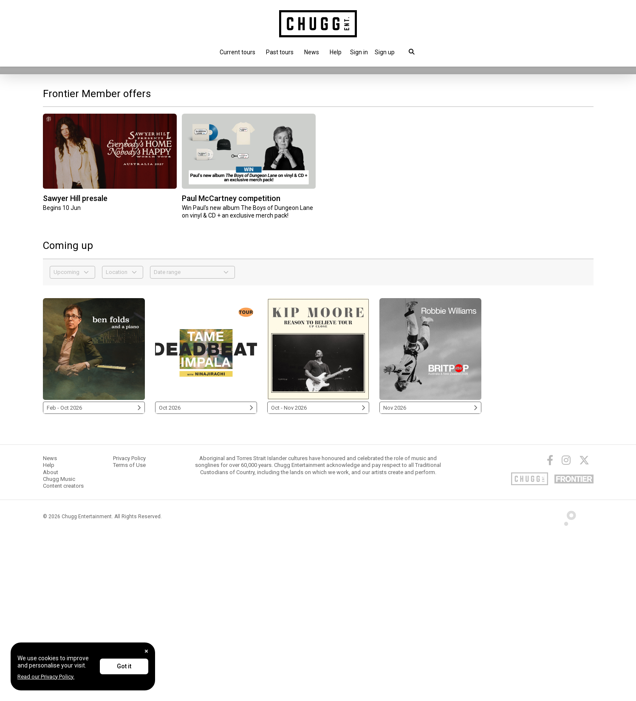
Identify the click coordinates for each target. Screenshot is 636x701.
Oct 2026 (206, 575)
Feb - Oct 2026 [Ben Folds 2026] (94, 575)
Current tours (237, 52)
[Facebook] (550, 628)
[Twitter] (584, 628)
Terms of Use (129, 632)
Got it (124, 666)
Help (336, 52)
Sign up (385, 52)
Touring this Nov (71, 208)
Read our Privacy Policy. (45, 676)
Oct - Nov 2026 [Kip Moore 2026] (318, 575)
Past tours (280, 52)
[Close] (146, 651)
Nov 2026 (430, 575)
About (50, 640)
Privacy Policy (129, 626)
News (311, 52)
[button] (359, 52)
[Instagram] (566, 628)
